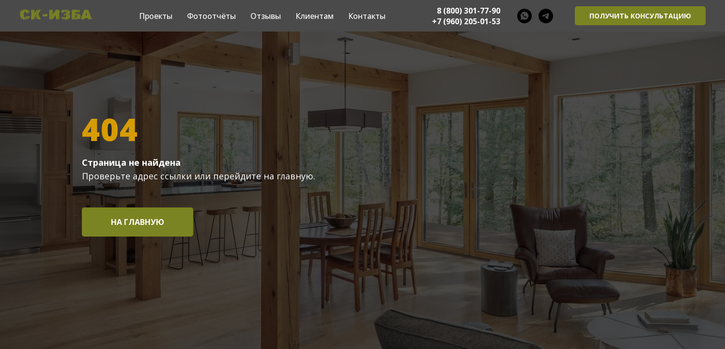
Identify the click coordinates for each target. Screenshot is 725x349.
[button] (640, 16)
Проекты (155, 16)
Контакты (367, 16)
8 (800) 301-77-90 (468, 10)
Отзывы (265, 16)
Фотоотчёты (211, 16)
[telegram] (546, 16)
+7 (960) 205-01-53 (466, 21)
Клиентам (314, 16)
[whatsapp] (524, 16)
